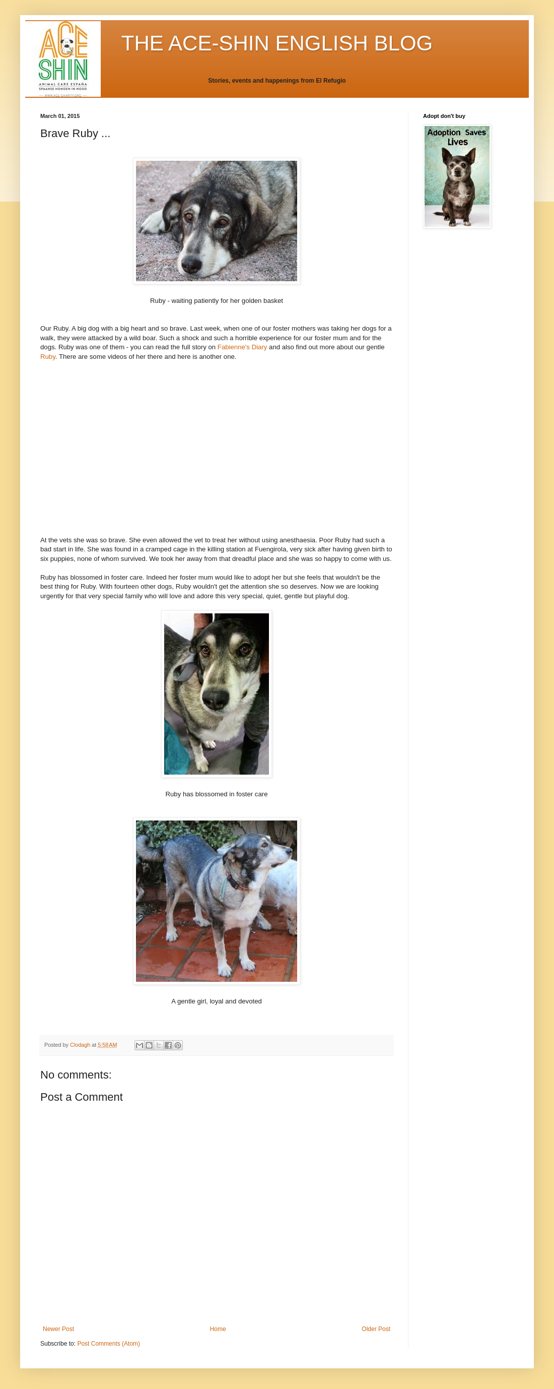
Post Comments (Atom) (108, 1343)
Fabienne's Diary (242, 347)
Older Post (376, 1329)
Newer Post (58, 1329)
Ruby (47, 356)
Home (218, 1329)
